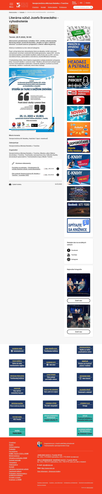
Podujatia (22, 12)
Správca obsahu (41, 485)
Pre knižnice (13, 451)
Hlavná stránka (13, 12)
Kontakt (43, 7)
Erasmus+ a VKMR (15, 480)
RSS (81, 2)
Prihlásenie (63, 7)
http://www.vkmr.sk (47, 468)
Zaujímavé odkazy (15, 471)
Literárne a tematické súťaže (18, 469)
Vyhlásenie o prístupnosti (70, 482)
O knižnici (35, 7)
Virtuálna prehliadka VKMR (18, 458)
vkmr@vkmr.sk (48, 465)
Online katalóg (52, 7)
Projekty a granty (15, 477)
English (88, 2)
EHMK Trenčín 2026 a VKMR (18, 454)
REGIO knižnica (14, 456)
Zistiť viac (78, 301)
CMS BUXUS (89, 487)
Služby (11, 445)
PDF (46, 168)
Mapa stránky (74, 2)
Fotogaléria (13, 462)
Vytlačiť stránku (15, 184)
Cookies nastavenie (42, 482)
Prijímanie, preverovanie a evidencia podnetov (18, 474)
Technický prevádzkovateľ (86, 482)
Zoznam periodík (15, 460)
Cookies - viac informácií (56, 482)
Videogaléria (13, 465)
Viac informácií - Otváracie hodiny (48, 471)
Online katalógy (14, 447)
